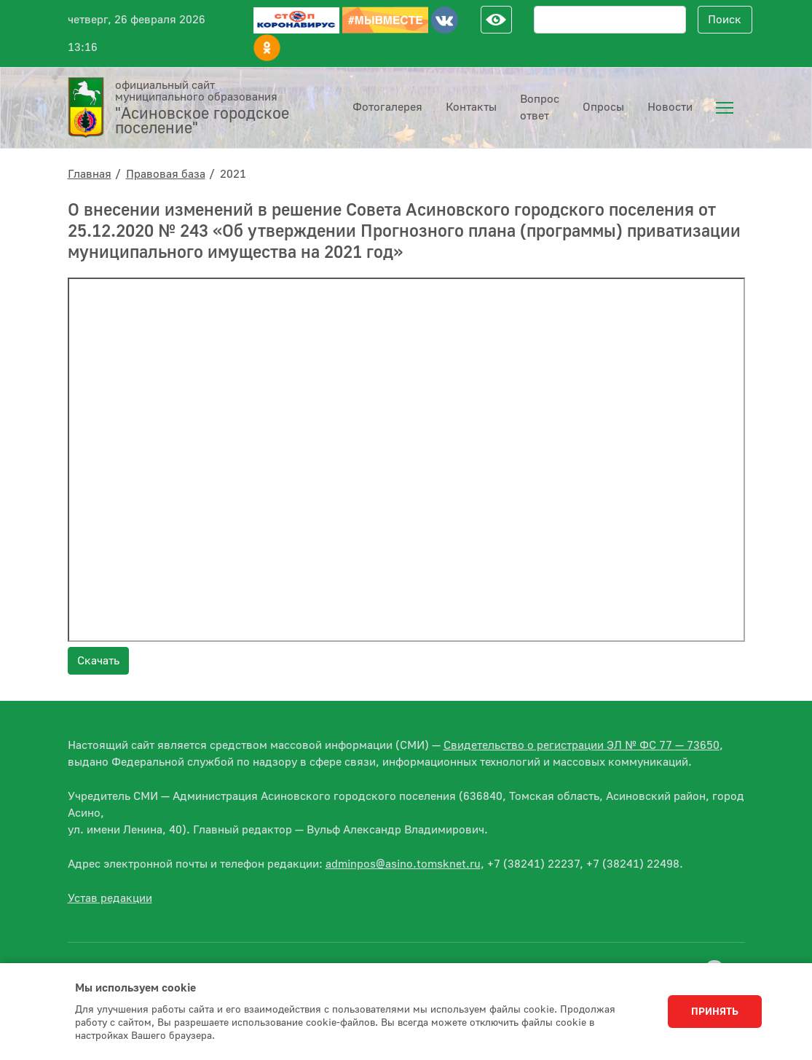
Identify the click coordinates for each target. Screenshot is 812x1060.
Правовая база (165, 174)
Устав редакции (110, 898)
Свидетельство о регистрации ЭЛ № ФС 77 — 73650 (582, 745)
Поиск (724, 19)
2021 (233, 174)
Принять (714, 1011)
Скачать (98, 660)
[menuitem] (724, 108)
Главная (89, 174)
